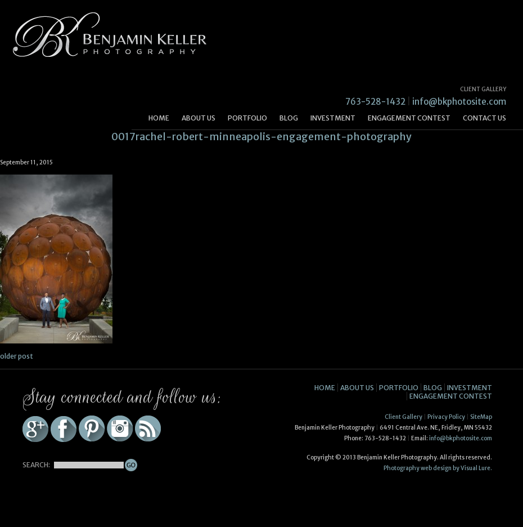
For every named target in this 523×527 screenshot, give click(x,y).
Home (158, 118)
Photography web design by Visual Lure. (438, 468)
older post (16, 356)
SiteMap (481, 417)
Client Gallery (403, 417)
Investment (332, 118)
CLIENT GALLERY (483, 89)
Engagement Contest (409, 118)
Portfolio (247, 118)
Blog (288, 118)
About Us (198, 118)
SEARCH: (36, 465)
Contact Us (484, 118)
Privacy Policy (446, 417)
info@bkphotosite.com (459, 101)
